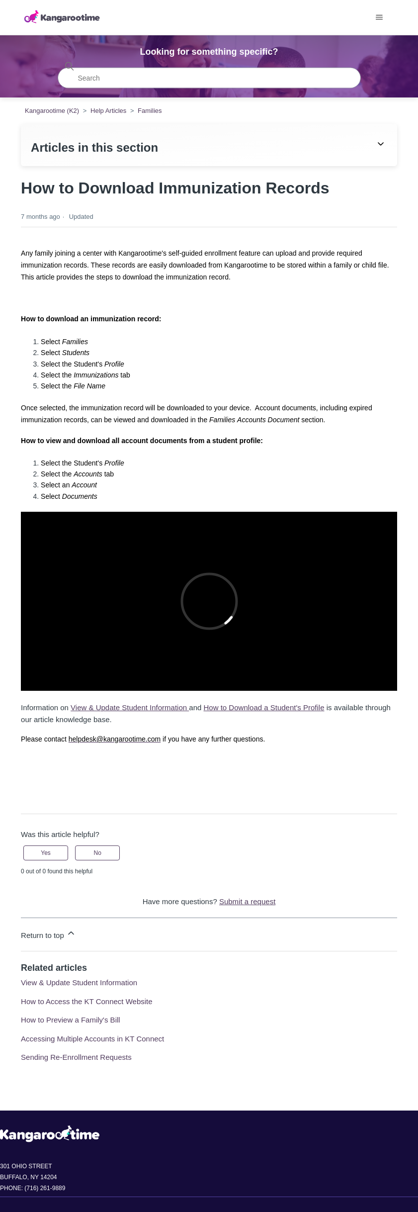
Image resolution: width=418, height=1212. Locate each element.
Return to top (48, 933)
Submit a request (247, 901)
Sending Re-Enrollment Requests (76, 1057)
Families (150, 110)
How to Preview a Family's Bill (70, 1020)
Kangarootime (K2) (52, 110)
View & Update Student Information (130, 707)
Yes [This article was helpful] (46, 852)
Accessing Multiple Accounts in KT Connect (92, 1038)
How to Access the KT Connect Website (87, 1001)
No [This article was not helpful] (97, 852)
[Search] (209, 78)
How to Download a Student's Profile (264, 707)
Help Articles (108, 110)
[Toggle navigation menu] (379, 17)
